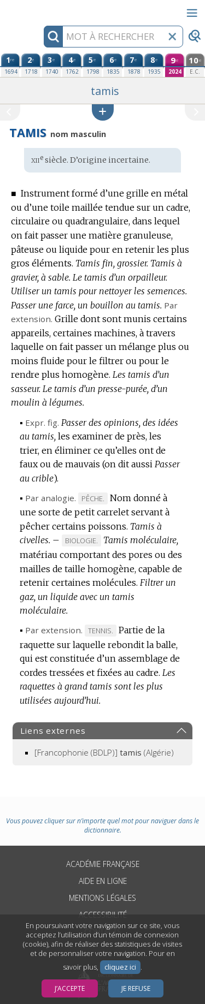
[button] (103, 112)
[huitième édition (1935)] (153, 65)
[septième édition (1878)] (133, 65)
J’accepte (70, 988)
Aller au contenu (42, 9)
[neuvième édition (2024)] (174, 65)
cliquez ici (120, 967)
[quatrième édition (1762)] (71, 65)
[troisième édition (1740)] (51, 65)
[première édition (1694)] (10, 65)
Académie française (102, 864)
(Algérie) (104, 752)
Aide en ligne (103, 881)
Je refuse (135, 988)
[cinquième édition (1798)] (92, 65)
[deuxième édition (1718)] (30, 65)
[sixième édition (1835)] (112, 65)
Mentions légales (102, 898)
